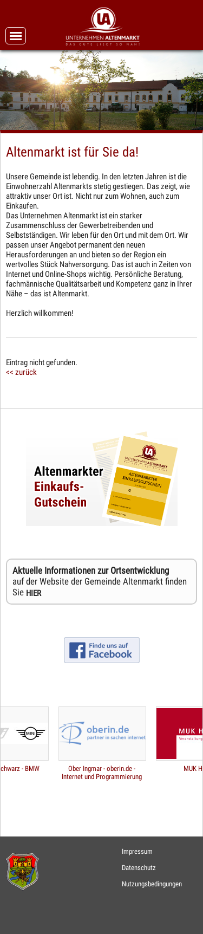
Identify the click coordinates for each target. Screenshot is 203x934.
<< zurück (21, 372)
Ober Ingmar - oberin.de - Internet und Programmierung (102, 772)
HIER (33, 593)
